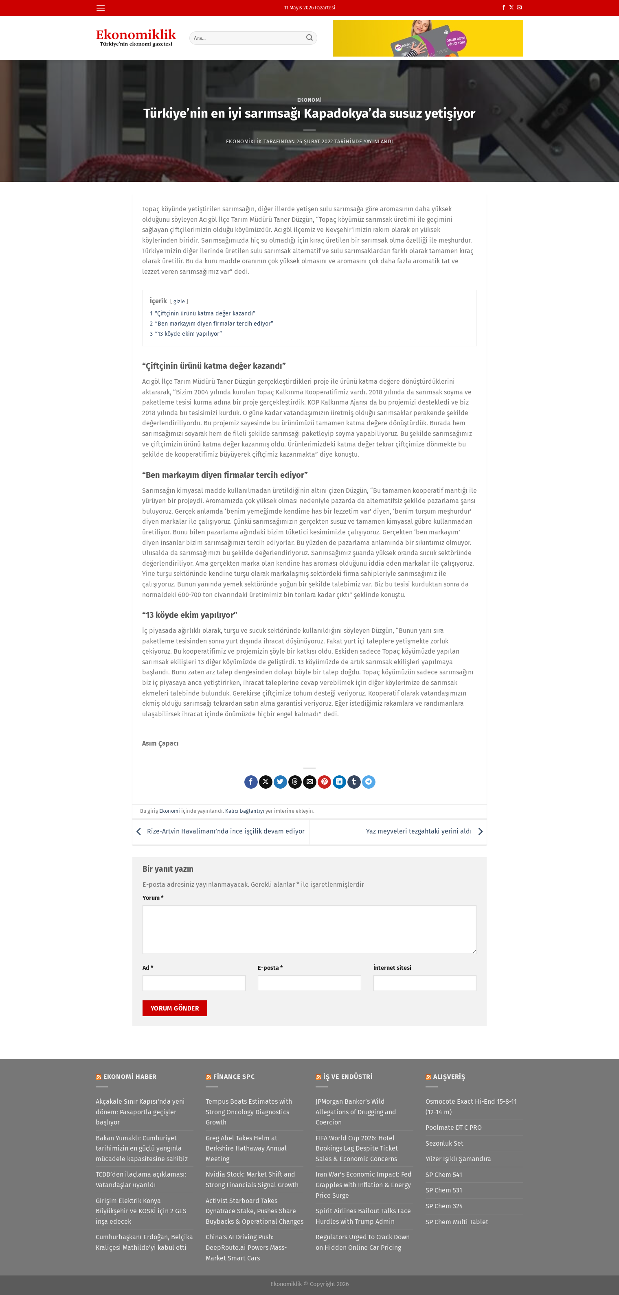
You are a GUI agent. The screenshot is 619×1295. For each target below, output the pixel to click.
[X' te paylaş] (265, 782)
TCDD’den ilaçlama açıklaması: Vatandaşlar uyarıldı (141, 1179)
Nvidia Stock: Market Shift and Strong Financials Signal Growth (252, 1179)
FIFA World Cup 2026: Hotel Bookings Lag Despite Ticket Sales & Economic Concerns (357, 1148)
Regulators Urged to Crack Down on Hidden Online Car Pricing (363, 1242)
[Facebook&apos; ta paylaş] (251, 782)
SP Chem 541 (444, 1175)
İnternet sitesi (392, 968)
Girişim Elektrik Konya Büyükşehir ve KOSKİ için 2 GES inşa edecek (141, 1211)
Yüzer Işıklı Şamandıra (458, 1159)
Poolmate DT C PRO (454, 1127)
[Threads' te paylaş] (295, 782)
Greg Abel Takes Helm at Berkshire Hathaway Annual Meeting (246, 1148)
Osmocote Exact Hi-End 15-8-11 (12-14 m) (471, 1107)
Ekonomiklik (244, 141)
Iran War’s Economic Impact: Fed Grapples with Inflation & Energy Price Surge (364, 1184)
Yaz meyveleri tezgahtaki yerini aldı (426, 832)
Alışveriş (449, 1077)
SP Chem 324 (444, 1206)
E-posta (270, 968)
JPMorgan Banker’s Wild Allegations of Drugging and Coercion (356, 1112)
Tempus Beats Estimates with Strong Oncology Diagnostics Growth (249, 1112)
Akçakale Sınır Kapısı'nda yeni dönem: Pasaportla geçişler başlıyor (140, 1112)
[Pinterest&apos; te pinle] (324, 782)
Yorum (153, 898)
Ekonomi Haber (130, 1077)
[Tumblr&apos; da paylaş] (354, 782)
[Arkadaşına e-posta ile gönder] (309, 782)
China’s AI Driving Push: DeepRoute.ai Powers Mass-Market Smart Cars (246, 1247)
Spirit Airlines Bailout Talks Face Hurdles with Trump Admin (363, 1216)
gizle (179, 301)
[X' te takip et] (511, 8)
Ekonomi (309, 100)
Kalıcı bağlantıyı (244, 811)
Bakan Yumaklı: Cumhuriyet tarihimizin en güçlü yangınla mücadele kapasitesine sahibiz (142, 1148)
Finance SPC (234, 1077)
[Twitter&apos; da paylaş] (280, 782)
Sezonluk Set (444, 1143)
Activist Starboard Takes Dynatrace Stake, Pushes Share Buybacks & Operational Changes (254, 1211)
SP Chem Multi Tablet (457, 1222)
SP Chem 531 (444, 1190)
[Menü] (100, 8)
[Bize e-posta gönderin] (519, 8)
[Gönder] (310, 38)
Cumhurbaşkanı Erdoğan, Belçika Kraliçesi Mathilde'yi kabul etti (144, 1242)
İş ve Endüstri (348, 1077)
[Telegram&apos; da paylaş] (368, 782)
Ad (148, 968)
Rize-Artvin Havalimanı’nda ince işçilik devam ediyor (218, 832)
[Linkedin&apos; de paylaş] (339, 782)
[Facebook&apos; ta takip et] (503, 8)
